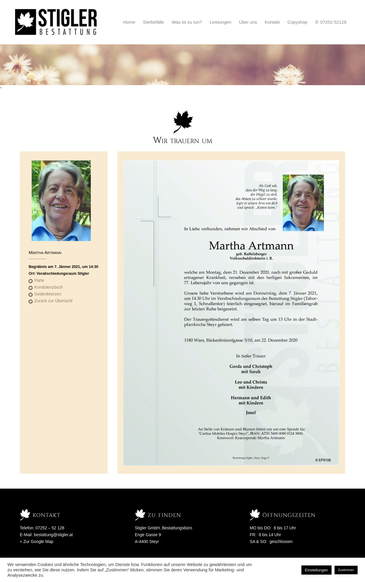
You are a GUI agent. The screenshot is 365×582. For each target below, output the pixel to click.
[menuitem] (129, 22)
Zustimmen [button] (346, 570)
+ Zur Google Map (36, 541)
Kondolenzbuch (48, 287)
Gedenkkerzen (47, 294)
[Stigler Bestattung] (56, 22)
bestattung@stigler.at (53, 534)
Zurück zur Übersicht (53, 300)
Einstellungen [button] (316, 570)
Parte (39, 280)
